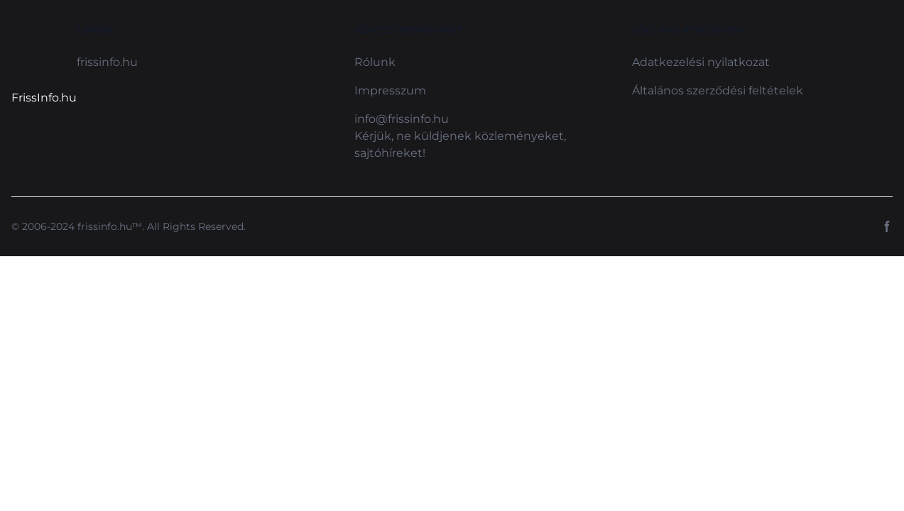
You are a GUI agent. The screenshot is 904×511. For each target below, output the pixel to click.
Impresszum (390, 90)
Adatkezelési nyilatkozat (701, 62)
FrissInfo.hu (44, 97)
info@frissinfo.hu (401, 119)
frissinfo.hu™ (109, 226)
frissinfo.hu (107, 62)
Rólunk (375, 62)
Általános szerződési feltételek (717, 90)
